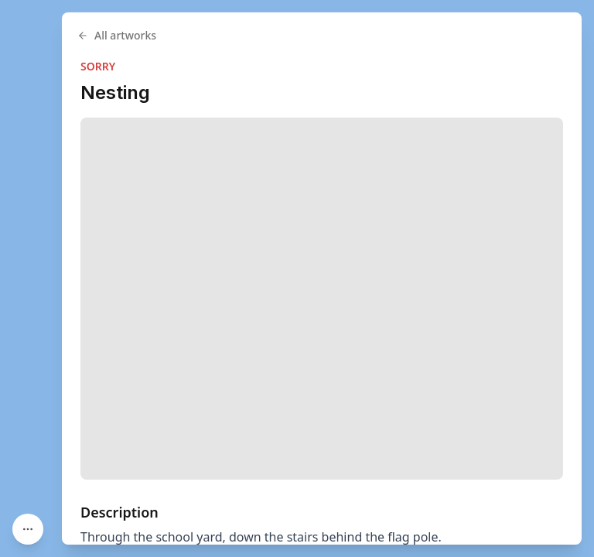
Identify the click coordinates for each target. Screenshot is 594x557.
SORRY (97, 66)
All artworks (116, 35)
